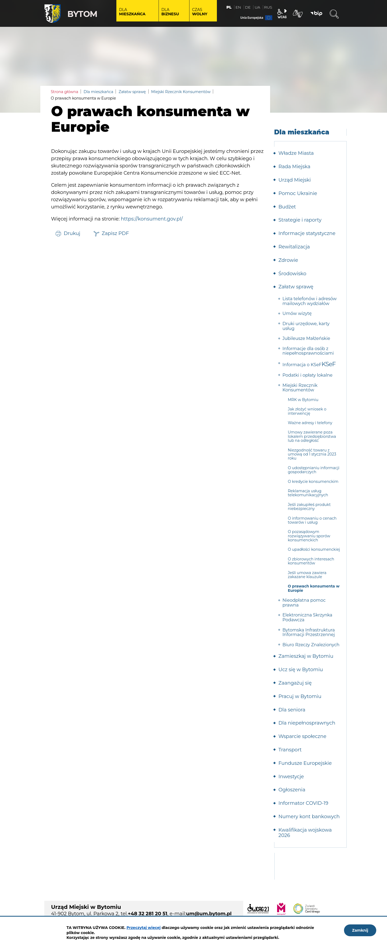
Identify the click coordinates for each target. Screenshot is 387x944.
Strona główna (64, 91)
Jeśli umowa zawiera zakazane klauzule (307, 574)
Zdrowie (288, 260)
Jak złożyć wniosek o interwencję (307, 411)
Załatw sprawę (132, 91)
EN (238, 7)
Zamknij (360, 930)
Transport (290, 750)
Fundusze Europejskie (305, 763)
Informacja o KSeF (302, 364)
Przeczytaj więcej (144, 927)
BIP (316, 14)
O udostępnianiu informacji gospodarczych (313, 469)
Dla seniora (291, 710)
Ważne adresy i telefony (310, 422)
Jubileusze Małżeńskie (306, 338)
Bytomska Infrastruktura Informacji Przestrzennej (308, 632)
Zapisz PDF (115, 233)
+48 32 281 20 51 (147, 914)
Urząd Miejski (294, 180)
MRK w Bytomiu (303, 399)
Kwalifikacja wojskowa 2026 (305, 832)
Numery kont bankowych (309, 817)
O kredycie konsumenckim (313, 481)
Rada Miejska (294, 167)
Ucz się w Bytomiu (300, 670)
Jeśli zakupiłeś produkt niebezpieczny (309, 506)
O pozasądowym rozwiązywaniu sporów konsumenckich (309, 535)
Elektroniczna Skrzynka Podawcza (307, 617)
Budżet (287, 207)
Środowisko (292, 274)
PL (229, 7)
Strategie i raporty (299, 220)
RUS (268, 7)
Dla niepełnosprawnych (306, 723)
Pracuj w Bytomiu (299, 696)
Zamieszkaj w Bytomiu (305, 656)
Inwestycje (291, 777)
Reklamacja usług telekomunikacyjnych (308, 492)
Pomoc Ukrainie (297, 193)
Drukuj (72, 233)
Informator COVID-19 (303, 803)
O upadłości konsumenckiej (314, 549)
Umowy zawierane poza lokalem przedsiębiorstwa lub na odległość (312, 436)
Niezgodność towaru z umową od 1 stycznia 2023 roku (312, 454)
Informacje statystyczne (306, 233)
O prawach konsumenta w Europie (313, 588)
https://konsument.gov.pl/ (152, 219)
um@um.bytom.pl (209, 914)
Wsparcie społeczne (302, 736)
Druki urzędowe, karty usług (305, 326)
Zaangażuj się (295, 683)
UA (257, 7)
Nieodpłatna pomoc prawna (303, 603)
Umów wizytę (297, 313)
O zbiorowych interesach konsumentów (311, 561)
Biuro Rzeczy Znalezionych (310, 644)
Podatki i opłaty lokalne (307, 375)
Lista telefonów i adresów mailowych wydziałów (309, 301)
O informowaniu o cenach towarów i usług (312, 520)
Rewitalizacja (294, 247)
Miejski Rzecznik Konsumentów (181, 91)
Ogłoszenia (291, 790)
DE (248, 7)
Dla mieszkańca (98, 91)
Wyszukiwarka (334, 14)
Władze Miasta (296, 153)
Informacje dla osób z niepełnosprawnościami (308, 351)
